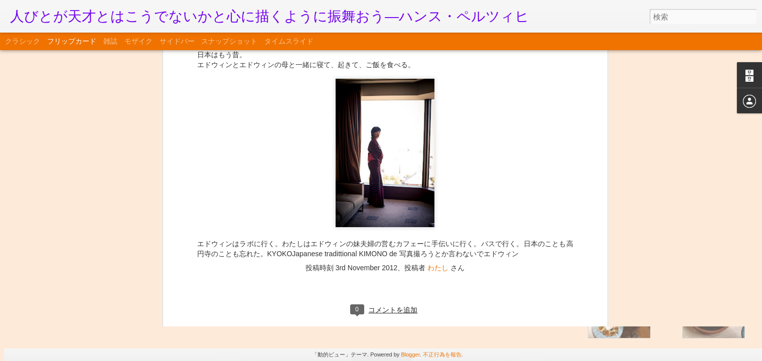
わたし (437, 68)
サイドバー (177, 41)
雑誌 (110, 41)
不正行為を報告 (442, 354)
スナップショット (229, 41)
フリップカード (71, 41)
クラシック (22, 41)
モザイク (138, 41)
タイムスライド (289, 41)
